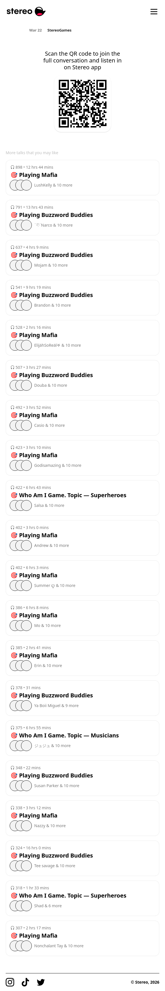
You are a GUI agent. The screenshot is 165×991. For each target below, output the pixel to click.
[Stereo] (26, 11)
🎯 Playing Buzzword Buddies (52, 215)
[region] (82, 30)
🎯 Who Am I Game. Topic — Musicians (65, 735)
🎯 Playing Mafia (34, 175)
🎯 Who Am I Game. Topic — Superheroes (68, 495)
